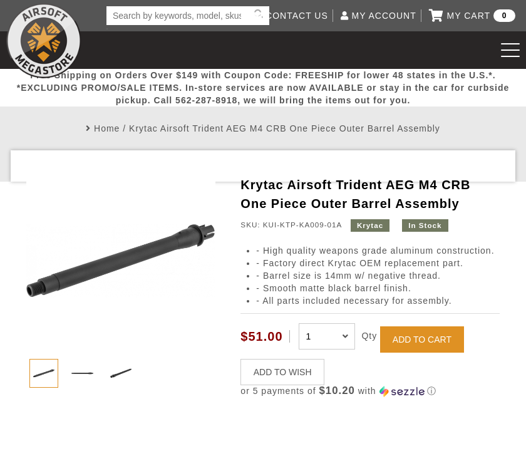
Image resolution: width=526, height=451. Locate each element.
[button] (370, 391)
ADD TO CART (422, 339)
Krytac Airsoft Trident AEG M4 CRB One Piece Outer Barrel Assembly (284, 128)
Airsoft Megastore (43, 40)
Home (107, 128)
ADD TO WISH (283, 372)
